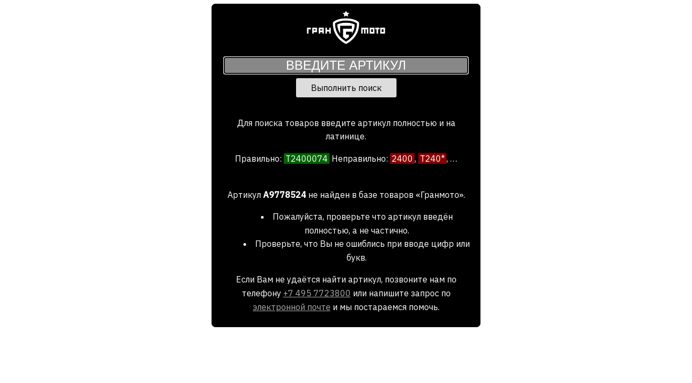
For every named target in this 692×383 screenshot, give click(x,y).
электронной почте (292, 307)
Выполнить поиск (346, 87)
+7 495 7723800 (317, 293)
